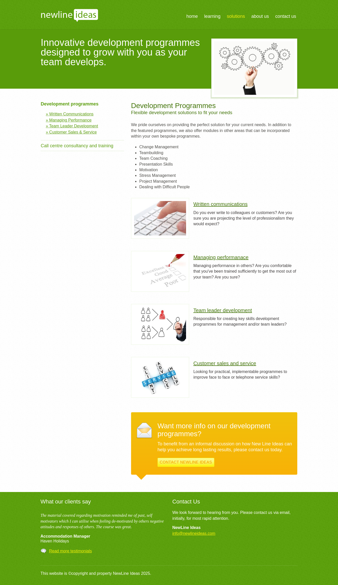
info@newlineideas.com (193, 533)
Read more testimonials (70, 551)
